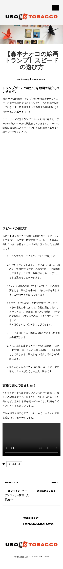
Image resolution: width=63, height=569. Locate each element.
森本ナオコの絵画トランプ (17, 99)
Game (35, 79)
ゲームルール (14, 464)
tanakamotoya (38, 524)
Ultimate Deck (46, 491)
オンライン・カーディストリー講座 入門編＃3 (17, 495)
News (42, 79)
